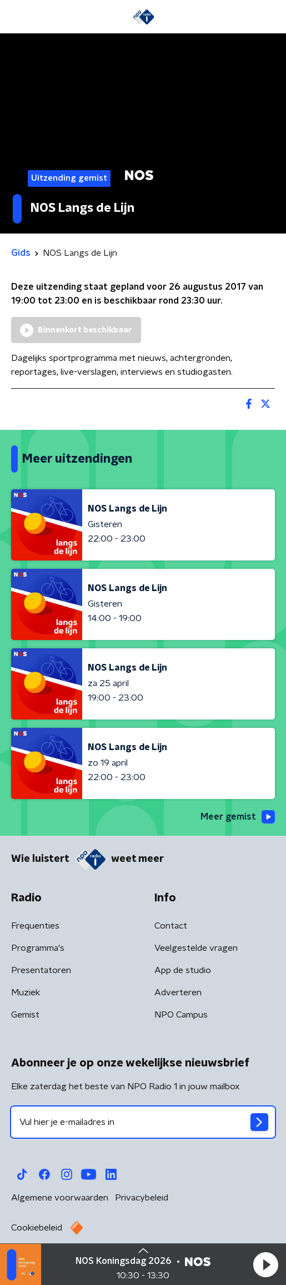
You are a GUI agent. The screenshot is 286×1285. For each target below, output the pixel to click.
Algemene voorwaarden (59, 1197)
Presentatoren (41, 970)
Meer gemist (237, 816)
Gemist (25, 1014)
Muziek (25, 992)
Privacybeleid (141, 1197)
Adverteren (178, 992)
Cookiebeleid (36, 1227)
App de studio (182, 970)
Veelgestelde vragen (196, 948)
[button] (265, 1264)
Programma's (37, 948)
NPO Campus (181, 1014)
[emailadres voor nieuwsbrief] (143, 1122)
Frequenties (35, 925)
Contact (170, 925)
